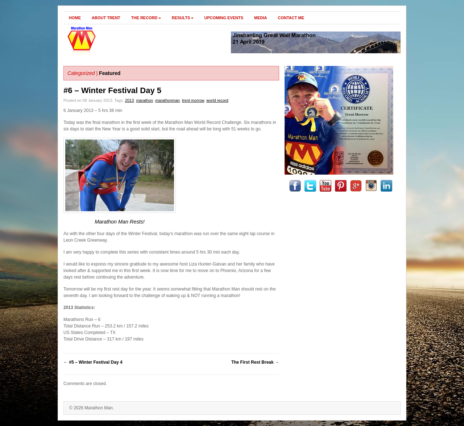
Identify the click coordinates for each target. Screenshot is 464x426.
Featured (109, 73)
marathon (144, 100)
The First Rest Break (255, 362)
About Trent (106, 18)
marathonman (167, 100)
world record (217, 100)
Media (260, 18)
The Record (146, 18)
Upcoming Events (223, 18)
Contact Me (291, 18)
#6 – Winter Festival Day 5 (112, 90)
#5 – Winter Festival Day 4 (93, 362)
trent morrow (193, 100)
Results (183, 18)
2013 (129, 100)
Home (75, 18)
